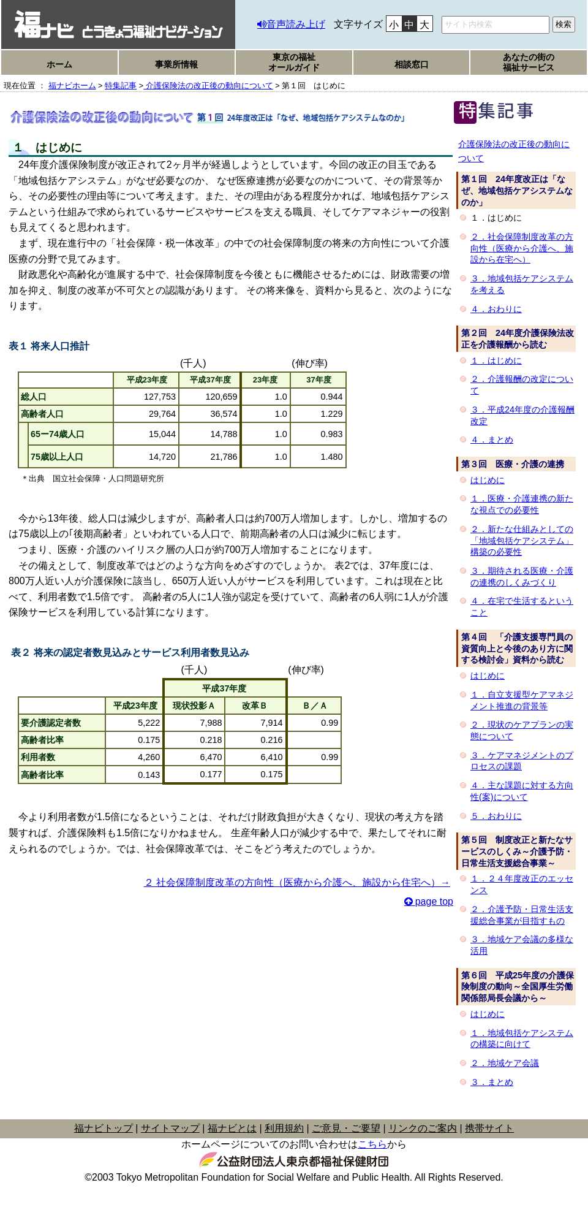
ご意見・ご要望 (346, 1128)
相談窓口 (411, 64)
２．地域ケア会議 (504, 1063)
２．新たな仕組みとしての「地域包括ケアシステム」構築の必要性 (521, 540)
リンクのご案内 (422, 1128)
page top (434, 901)
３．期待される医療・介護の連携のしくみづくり (521, 576)
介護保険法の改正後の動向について (208, 85)
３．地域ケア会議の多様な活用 (521, 945)
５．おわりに (496, 816)
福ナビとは (232, 1128)
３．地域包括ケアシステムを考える (521, 284)
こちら (372, 1144)
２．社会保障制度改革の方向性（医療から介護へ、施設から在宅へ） (521, 248)
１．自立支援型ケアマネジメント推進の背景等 (521, 700)
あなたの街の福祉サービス (528, 62)
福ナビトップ (103, 1128)
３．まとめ (491, 1082)
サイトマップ (170, 1128)
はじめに (487, 480)
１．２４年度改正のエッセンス (521, 884)
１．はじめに (496, 360)
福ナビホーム (72, 85)
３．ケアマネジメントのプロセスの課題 (521, 761)
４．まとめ (491, 439)
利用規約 (284, 1128)
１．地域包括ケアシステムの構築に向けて (521, 1038)
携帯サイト (489, 1128)
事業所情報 (176, 64)
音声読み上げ (295, 24)
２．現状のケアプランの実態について (521, 730)
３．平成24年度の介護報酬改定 (522, 415)
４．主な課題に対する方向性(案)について (521, 791)
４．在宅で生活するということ (521, 606)
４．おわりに (496, 309)
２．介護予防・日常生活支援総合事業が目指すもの (521, 915)
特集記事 (121, 85)
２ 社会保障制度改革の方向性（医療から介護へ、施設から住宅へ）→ (297, 882)
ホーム (59, 64)
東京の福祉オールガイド (294, 62)
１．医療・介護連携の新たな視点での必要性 (521, 504)
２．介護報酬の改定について (521, 384)
